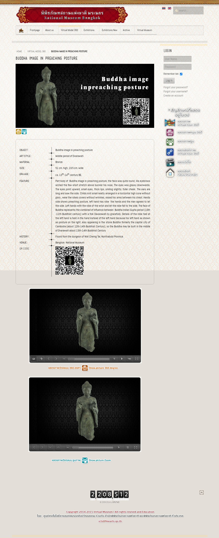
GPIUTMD (115, 502)
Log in (169, 80)
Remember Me (171, 73)
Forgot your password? (176, 87)
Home (19, 51)
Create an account (173, 95)
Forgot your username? (176, 91)
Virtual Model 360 (36, 51)
